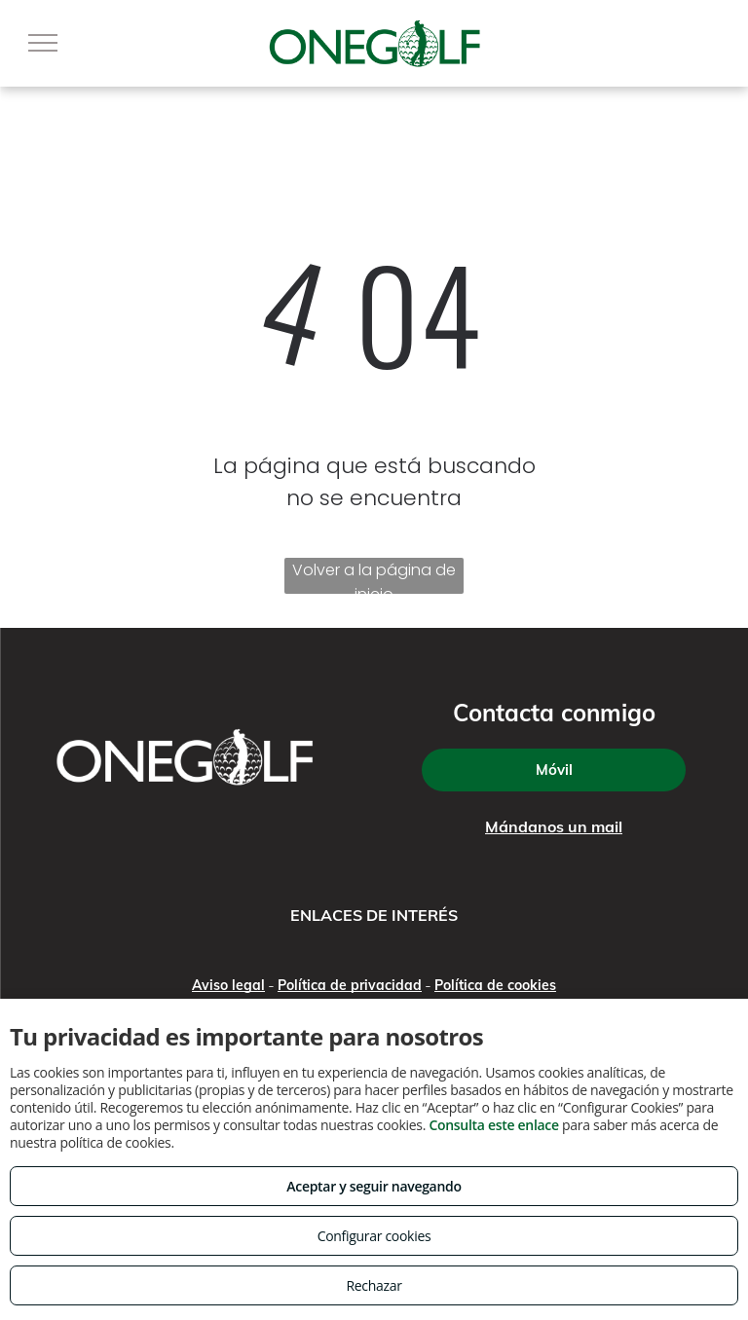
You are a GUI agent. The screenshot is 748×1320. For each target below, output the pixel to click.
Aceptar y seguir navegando (373, 1186)
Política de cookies (495, 985)
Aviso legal (228, 985)
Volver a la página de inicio (374, 576)
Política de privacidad (350, 985)
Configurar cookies (374, 1236)
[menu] (43, 43)
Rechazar (373, 1285)
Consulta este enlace (493, 1125)
